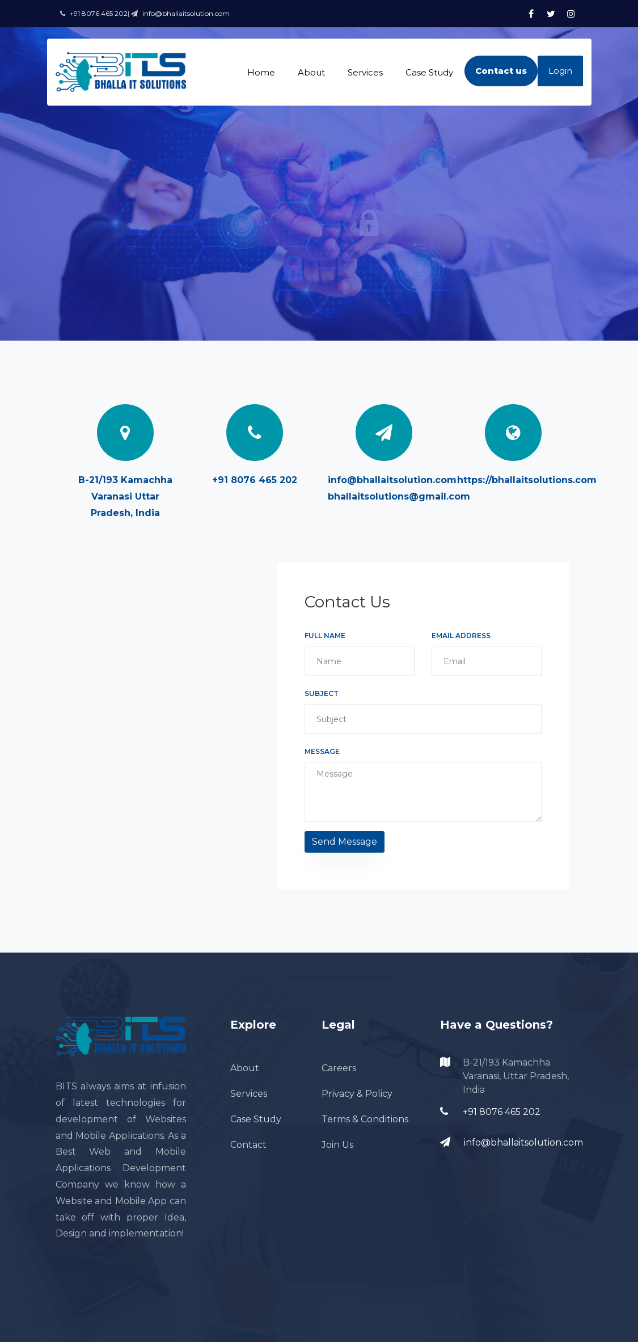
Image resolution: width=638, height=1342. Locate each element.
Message (322, 751)
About (311, 72)
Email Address (461, 635)
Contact (248, 1144)
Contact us (501, 70)
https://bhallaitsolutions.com (527, 480)
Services (365, 72)
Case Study (429, 72)
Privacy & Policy (357, 1093)
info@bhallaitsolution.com (392, 480)
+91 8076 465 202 (254, 480)
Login (560, 70)
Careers (339, 1068)
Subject (322, 693)
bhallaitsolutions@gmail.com (399, 496)
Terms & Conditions (365, 1119)
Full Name (325, 635)
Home (261, 72)
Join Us (337, 1144)
